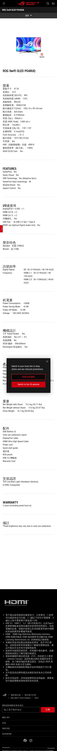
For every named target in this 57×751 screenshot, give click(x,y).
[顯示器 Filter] (30, 695)
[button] (3, 3)
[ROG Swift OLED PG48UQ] (20, 698)
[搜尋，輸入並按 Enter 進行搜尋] (47, 3)
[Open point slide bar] (1, 228)
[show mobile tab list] (28, 15)
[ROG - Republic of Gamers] (28, 3)
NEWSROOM (7, 734)
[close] (47, 361)
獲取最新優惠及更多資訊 (12, 705)
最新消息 (6, 728)
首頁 (4, 723)
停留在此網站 (28, 377)
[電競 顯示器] (16, 695)
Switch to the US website (28, 384)
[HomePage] (4, 695)
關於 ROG (6, 717)
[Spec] (37, 698)
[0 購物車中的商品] (53, 3)
